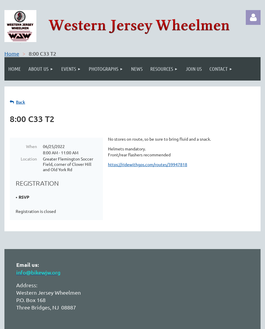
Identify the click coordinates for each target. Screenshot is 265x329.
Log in (253, 17)
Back (20, 102)
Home (11, 53)
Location (29, 158)
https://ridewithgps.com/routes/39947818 (147, 164)
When (31, 146)
